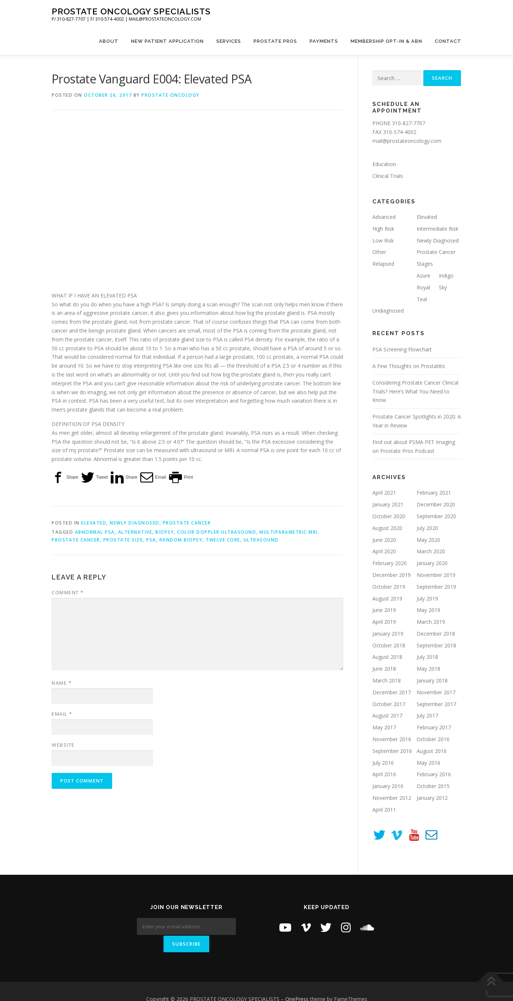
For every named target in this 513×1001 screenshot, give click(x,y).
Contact (448, 41)
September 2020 (436, 516)
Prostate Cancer (187, 523)
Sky (443, 287)
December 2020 (436, 504)
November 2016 (391, 739)
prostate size (123, 540)
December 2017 (391, 692)
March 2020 (431, 551)
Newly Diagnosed (134, 523)
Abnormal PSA (95, 532)
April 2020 (384, 551)
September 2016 (392, 750)
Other (379, 251)
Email (62, 714)
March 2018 (386, 680)
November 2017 (436, 692)
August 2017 (387, 715)
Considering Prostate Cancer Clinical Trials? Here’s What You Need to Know (415, 391)
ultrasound (261, 540)
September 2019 (436, 586)
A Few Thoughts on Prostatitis (408, 365)
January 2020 (432, 563)
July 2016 (383, 762)
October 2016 (433, 739)
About (108, 41)
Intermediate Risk (437, 228)
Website (63, 745)
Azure (423, 275)
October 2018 (388, 645)
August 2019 (387, 598)
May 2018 (428, 668)
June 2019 (384, 609)
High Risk (383, 228)
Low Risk (383, 240)
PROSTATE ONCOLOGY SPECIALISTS (131, 11)
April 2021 (384, 492)
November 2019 (436, 574)
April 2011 (384, 809)
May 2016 (428, 762)
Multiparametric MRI (288, 532)
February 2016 (434, 774)
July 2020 (427, 528)
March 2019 (431, 621)
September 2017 (436, 704)
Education (384, 164)
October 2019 (388, 586)
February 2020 (389, 563)
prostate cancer (76, 540)
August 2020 (387, 528)
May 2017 (384, 727)
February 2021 (434, 492)
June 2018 (384, 668)
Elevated (93, 523)
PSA (151, 540)
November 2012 (391, 797)
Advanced (384, 216)
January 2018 (432, 680)
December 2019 (391, 574)
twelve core (223, 540)
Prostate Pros (275, 41)
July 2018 (427, 656)
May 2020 (428, 539)
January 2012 (432, 797)
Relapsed (383, 263)
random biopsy (181, 540)
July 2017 (427, 715)
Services (228, 41)
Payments (324, 41)
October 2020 (388, 516)
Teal (422, 299)
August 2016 (432, 750)
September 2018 (436, 645)
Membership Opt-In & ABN (386, 41)
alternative (135, 532)
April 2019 (384, 621)
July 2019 (427, 598)
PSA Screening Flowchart (402, 349)
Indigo (446, 275)
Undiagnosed (388, 310)
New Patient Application (167, 41)
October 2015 (433, 786)
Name (62, 683)
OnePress (297, 983)
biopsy (164, 532)
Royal (423, 287)
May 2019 (428, 609)
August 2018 (387, 656)
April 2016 (384, 774)
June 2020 (384, 539)
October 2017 (388, 704)
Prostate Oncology (170, 95)
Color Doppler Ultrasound (216, 532)
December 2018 (436, 633)
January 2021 (387, 504)
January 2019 (387, 633)
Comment (68, 592)
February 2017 (434, 727)
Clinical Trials (387, 175)
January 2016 (387, 786)
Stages (425, 263)
